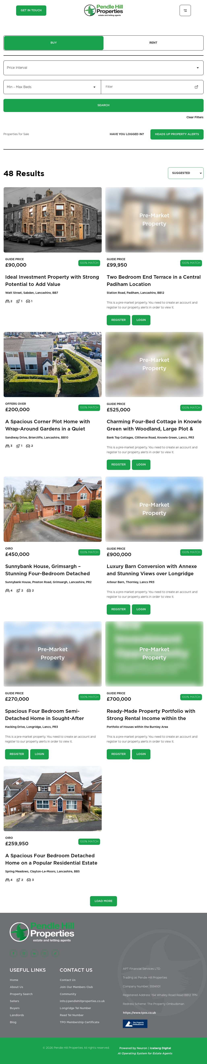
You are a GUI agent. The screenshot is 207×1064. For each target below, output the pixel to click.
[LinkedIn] (34, 953)
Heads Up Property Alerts (177, 134)
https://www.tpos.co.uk (139, 1013)
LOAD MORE (103, 901)
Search (103, 105)
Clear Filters (194, 117)
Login (141, 320)
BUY (54, 42)
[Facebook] (13, 953)
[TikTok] (55, 953)
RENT (153, 42)
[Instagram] (23, 953)
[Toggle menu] (185, 10)
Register (118, 320)
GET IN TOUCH (31, 10)
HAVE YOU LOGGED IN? (127, 134)
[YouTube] (44, 953)
